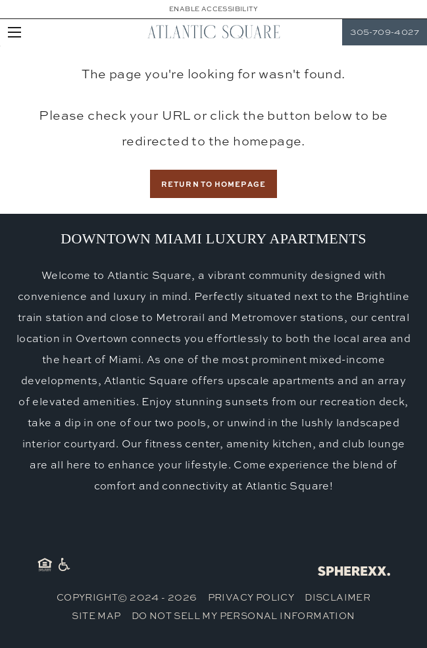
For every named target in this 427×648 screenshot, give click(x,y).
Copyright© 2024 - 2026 (127, 597)
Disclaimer (337, 597)
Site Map (96, 615)
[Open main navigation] (14, 32)
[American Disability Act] (63, 567)
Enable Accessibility (213, 9)
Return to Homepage (213, 184)
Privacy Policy (251, 597)
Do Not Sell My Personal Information (243, 615)
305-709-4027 (384, 32)
